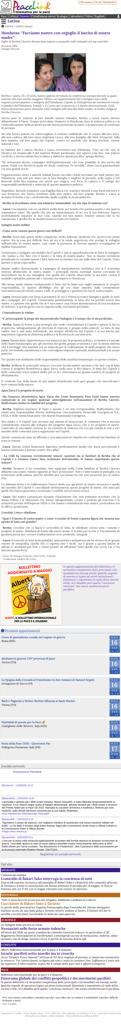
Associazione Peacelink (27, 771)
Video (89, 16)
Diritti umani (24, 26)
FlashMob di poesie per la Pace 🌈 (23, 722)
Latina (14, 21)
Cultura (13, 16)
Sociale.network (13, 766)
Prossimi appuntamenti (22, 631)
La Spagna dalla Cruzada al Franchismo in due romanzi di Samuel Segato (48, 679)
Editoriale (9, 895)
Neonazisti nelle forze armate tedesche (33, 928)
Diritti (9, 26)
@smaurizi (7, 785)
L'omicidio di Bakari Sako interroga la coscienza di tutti (46, 878)
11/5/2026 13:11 (24, 785)
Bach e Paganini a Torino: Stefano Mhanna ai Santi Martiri (38, 701)
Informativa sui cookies (36, 1016)
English (99, 16)
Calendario (76, 16)
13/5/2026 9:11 (25, 837)
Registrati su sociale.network (60, 854)
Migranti (8, 870)
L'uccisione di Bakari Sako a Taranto (30, 903)
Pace (4, 16)
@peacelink (8, 798)
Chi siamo (85, 2)
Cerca (97, 2)
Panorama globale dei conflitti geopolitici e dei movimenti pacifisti (56, 978)
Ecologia (62, 16)
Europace (8, 920)
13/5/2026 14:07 (26, 798)
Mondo (24, 16)
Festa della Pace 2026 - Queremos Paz (26, 743)
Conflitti (8, 944)
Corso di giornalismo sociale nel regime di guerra (33, 637)
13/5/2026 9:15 (25, 819)
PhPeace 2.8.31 (88, 1013)
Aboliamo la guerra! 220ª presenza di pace (28, 658)
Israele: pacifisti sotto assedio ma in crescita (37, 953)
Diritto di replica (56, 1016)
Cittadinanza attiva (43, 16)
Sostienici (109, 2)
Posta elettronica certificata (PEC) (82, 1016)
